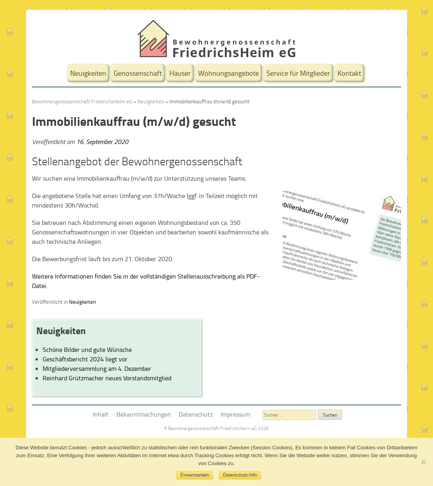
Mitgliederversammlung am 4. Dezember (97, 368)
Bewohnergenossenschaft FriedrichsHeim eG (82, 101)
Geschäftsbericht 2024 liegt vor (85, 359)
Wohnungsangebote (228, 73)
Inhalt (101, 414)
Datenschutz (196, 414)
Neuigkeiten (88, 73)
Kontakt (349, 73)
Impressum (235, 414)
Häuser (180, 73)
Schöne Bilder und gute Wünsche (87, 349)
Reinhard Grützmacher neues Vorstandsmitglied (107, 378)
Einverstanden (194, 474)
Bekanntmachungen (143, 414)
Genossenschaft (138, 73)
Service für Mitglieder (298, 73)
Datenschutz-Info (240, 474)
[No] (423, 462)
